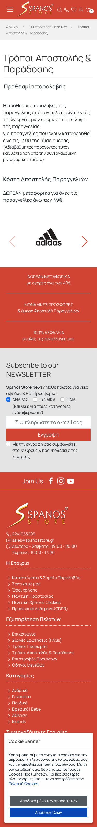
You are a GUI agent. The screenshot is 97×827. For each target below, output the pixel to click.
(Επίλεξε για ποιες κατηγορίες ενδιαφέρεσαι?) (41, 409)
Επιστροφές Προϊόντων (31, 659)
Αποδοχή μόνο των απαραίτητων (48, 800)
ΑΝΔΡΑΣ (20, 399)
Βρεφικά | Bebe (23, 709)
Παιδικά (16, 703)
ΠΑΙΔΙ (71, 399)
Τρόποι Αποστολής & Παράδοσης (40, 652)
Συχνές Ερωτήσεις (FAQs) (34, 640)
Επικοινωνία (21, 634)
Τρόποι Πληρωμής (27, 646)
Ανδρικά (16, 690)
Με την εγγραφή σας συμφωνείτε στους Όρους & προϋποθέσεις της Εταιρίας (45, 450)
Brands (16, 721)
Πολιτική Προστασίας (30, 596)
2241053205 (20, 534)
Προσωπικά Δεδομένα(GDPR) (37, 608)
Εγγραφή (48, 434)
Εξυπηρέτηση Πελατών (48, 26)
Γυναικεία (18, 696)
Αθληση (16, 715)
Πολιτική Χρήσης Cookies (33, 602)
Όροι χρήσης (22, 590)
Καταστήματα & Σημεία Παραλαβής (43, 577)
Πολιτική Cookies (23, 783)
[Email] (48, 422)
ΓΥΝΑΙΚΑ (47, 399)
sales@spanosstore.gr (30, 540)
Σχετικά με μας (23, 584)
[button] (84, 241)
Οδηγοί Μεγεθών (25, 665)
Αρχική (12, 26)
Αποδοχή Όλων (48, 812)
